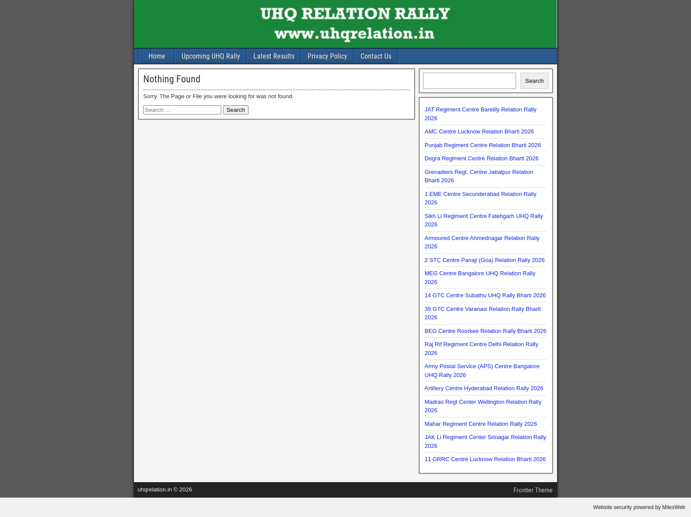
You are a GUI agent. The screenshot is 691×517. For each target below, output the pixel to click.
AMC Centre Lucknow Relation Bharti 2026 (479, 131)
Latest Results (273, 56)
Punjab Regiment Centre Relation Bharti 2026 (483, 145)
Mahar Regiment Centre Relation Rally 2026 (481, 424)
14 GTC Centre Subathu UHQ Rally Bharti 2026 (485, 295)
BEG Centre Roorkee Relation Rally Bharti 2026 (486, 331)
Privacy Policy (327, 56)
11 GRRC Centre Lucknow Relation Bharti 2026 (485, 459)
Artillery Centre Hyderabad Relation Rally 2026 (484, 388)
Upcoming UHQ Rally (211, 56)
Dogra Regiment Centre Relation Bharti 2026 (482, 158)
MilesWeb (673, 507)
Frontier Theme (533, 490)
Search (534, 81)
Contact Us (375, 56)
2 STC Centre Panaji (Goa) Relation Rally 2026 (485, 260)
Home (157, 56)
